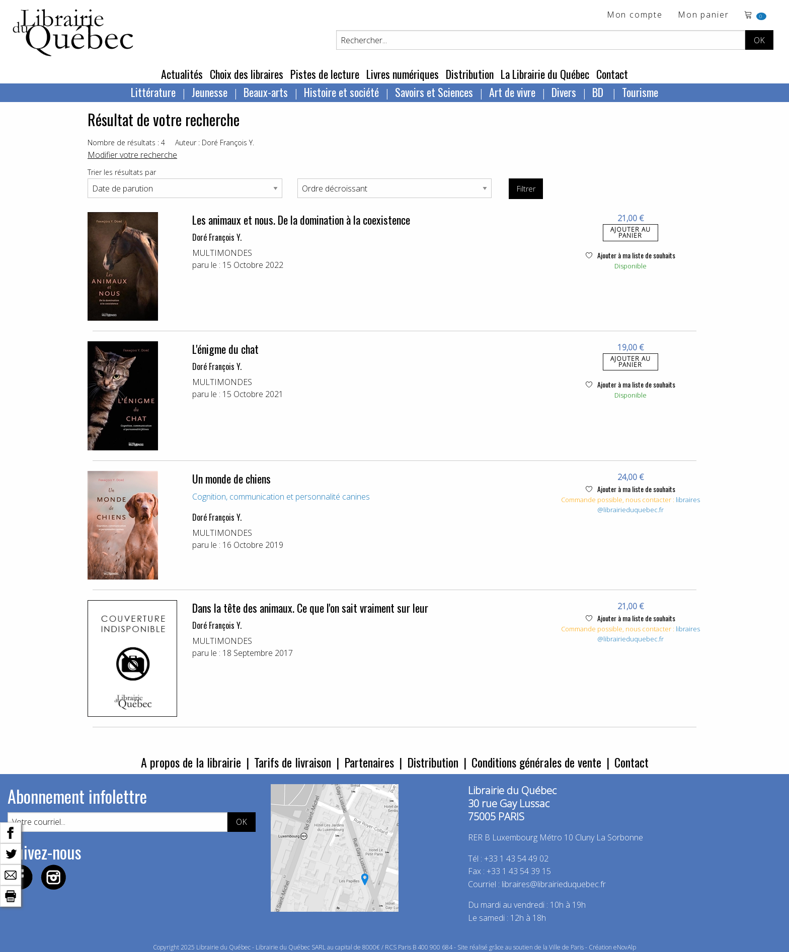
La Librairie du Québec (545, 73)
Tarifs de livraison (292, 762)
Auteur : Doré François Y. (214, 142)
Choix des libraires (246, 73)
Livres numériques (402, 73)
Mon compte (635, 15)
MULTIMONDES (222, 252)
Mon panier (703, 15)
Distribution (470, 73)
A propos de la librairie (191, 762)
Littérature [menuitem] (153, 92)
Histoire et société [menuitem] (341, 92)
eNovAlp (624, 947)
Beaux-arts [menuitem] (266, 92)
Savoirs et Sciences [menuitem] (434, 92)
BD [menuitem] (599, 92)
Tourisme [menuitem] (640, 92)
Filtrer (526, 189)
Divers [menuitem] (563, 92)
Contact (612, 73)
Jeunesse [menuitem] (209, 92)
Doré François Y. (217, 237)
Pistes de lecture (324, 73)
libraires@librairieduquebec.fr (648, 504)
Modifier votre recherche (132, 154)
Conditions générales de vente (536, 762)
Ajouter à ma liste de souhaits (630, 255)
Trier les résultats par (122, 172)
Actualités (182, 73)
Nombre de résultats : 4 (126, 142)
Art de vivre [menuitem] (512, 92)
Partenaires (369, 762)
